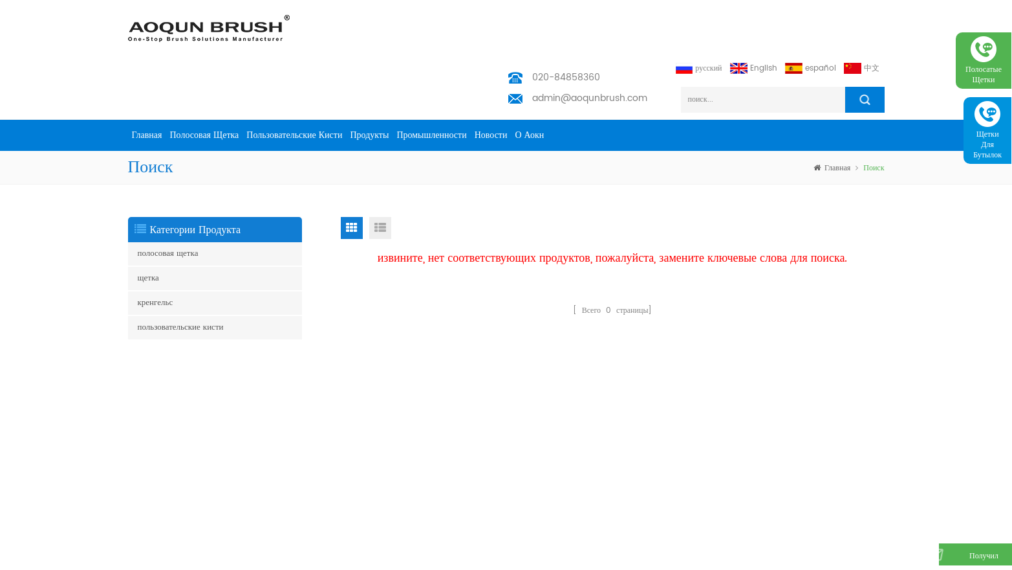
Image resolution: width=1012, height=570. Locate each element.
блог (279, 489)
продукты (369, 83)
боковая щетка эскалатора (171, 376)
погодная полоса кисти (166, 459)
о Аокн (529, 83)
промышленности (431, 83)
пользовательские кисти (294, 83)
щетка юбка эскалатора (167, 355)
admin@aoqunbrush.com (589, 47)
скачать (284, 509)
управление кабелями (164, 483)
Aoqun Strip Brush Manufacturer (481, 557)
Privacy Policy (298, 530)
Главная (147, 83)
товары (283, 389)
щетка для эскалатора (164, 397)
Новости (491, 83)
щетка (148, 227)
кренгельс (155, 251)
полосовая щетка (204, 83)
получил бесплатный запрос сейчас (952, 562)
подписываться (845, 398)
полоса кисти (150, 417)
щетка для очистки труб (168, 525)
